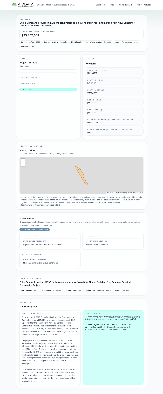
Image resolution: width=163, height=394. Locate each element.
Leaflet (110, 193)
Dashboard (100, 5)
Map (112, 5)
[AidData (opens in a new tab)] (22, 5)
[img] (81, 175)
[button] (23, 160)
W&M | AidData (144, 5)
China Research (125, 5)
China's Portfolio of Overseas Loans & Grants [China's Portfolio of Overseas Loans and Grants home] (56, 5)
